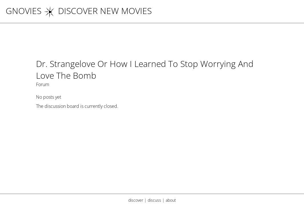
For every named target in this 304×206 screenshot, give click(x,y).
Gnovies (23, 11)
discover (135, 200)
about (171, 200)
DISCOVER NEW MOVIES (98, 11)
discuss (154, 200)
